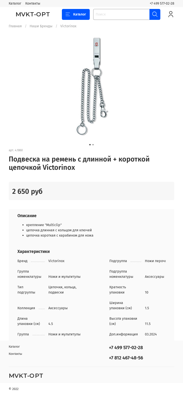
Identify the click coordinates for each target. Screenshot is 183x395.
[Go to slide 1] (90, 144)
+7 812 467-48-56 (126, 358)
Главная (15, 26)
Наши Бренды (41, 26)
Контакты (32, 3)
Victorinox (68, 26)
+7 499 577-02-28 (162, 3)
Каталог (15, 3)
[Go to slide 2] (93, 144)
